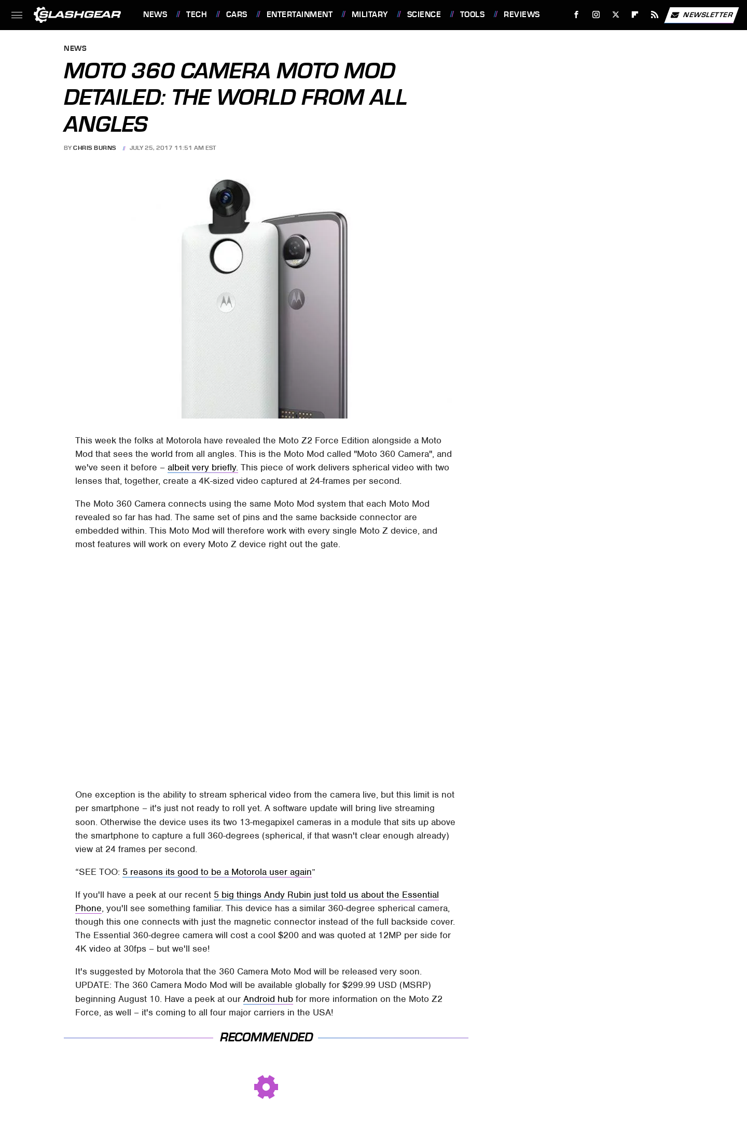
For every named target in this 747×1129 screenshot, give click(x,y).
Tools (472, 14)
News (155, 14)
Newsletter (701, 15)
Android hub (268, 999)
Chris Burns (94, 147)
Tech (196, 14)
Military (370, 14)
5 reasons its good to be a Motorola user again (217, 871)
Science (424, 14)
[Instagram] (596, 15)
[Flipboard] (635, 15)
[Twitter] (615, 15)
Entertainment (300, 14)
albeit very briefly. (203, 467)
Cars (236, 14)
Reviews (522, 14)
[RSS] (654, 15)
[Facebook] (576, 15)
